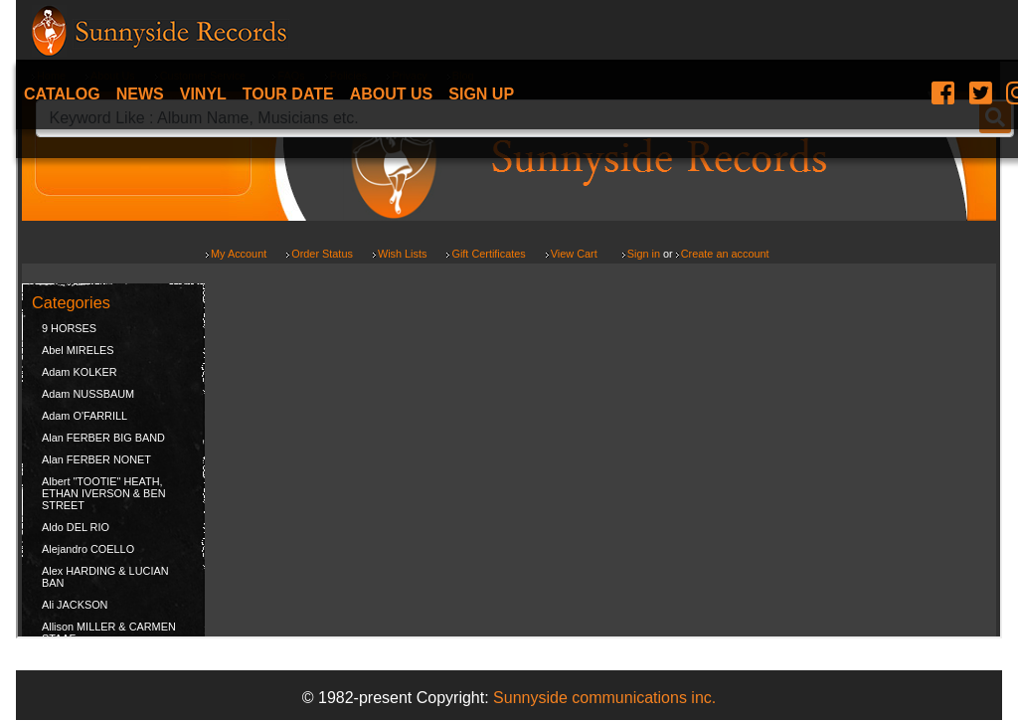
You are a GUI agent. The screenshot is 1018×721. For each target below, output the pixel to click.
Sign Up (481, 94)
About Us (391, 94)
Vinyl (203, 94)
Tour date (288, 94)
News (140, 94)
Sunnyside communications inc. (604, 697)
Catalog (62, 94)
